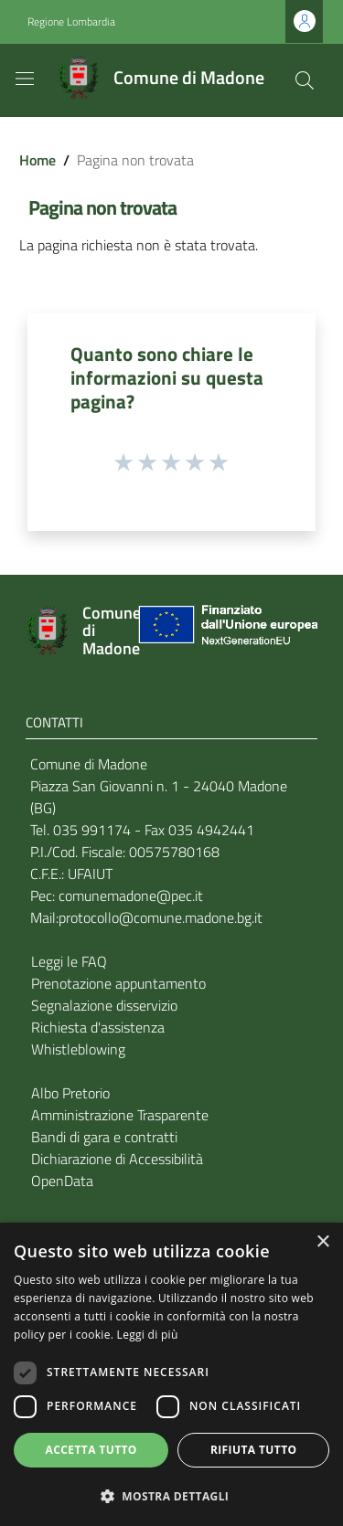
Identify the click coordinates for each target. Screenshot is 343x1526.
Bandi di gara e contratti (104, 1137)
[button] (171, 1496)
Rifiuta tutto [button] (253, 1449)
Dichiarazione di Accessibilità (117, 1159)
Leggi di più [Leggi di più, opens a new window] (147, 1334)
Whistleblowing (78, 1049)
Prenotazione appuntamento (118, 983)
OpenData (62, 1181)
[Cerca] (305, 80)
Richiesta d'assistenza (98, 1027)
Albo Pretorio (70, 1093)
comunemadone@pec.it (131, 895)
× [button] (322, 1242)
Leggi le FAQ (69, 961)
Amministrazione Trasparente (120, 1115)
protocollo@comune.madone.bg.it (161, 917)
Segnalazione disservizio (104, 1005)
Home (37, 160)
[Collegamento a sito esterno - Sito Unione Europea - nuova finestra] (225, 631)
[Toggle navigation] (25, 79)
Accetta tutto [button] (91, 1449)
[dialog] (171, 1374)
